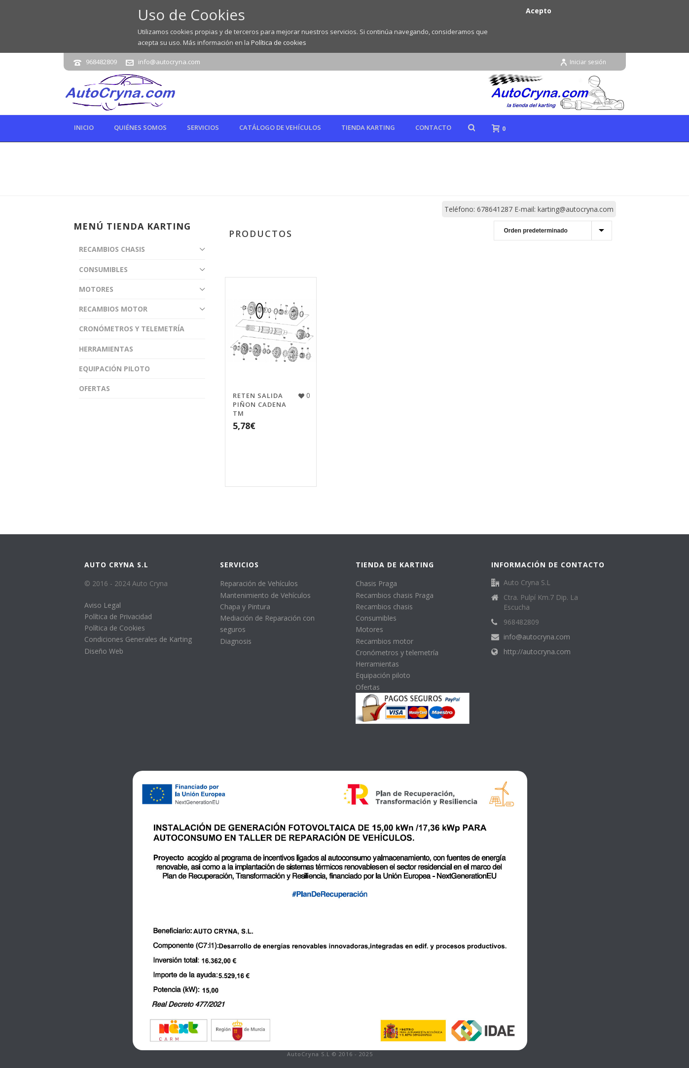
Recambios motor (384, 641)
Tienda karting (368, 127)
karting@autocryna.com (576, 209)
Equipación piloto (383, 675)
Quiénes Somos (140, 127)
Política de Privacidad (118, 616)
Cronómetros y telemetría (397, 652)
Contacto (433, 127)
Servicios (203, 127)
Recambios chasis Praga (395, 595)
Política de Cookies (114, 628)
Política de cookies (278, 42)
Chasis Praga (376, 583)
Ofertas (368, 687)
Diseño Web (103, 651)
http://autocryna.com (537, 651)
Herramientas (377, 664)
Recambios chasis (384, 606)
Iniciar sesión (583, 62)
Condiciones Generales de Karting (138, 639)
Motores (369, 629)
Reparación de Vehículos (259, 583)
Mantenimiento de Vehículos (265, 595)
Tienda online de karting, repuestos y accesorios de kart (433, 186)
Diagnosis (236, 641)
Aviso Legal (102, 605)
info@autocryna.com (169, 61)
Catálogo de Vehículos (280, 127)
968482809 (101, 61)
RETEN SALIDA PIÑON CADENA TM (260, 404)
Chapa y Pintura (245, 606)
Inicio (84, 127)
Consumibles (376, 618)
